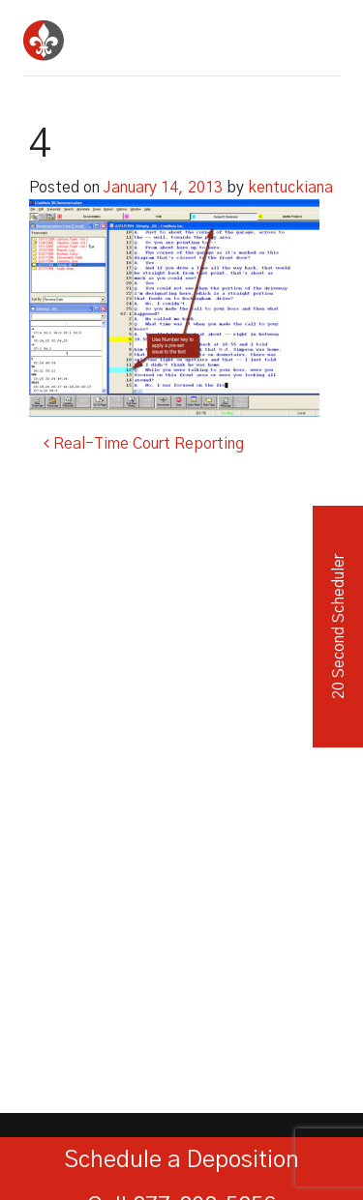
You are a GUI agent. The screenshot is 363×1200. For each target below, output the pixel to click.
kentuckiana (290, 187)
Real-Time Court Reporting (144, 444)
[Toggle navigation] (318, 34)
